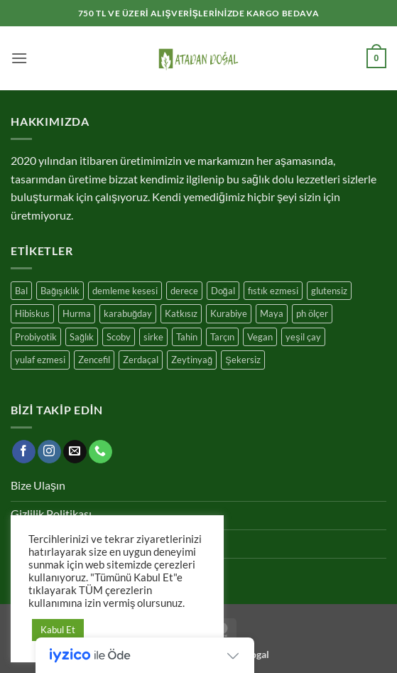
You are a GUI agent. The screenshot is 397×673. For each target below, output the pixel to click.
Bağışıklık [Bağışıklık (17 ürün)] (60, 290)
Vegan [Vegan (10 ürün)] (260, 337)
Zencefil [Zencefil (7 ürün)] (94, 359)
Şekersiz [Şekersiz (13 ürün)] (243, 359)
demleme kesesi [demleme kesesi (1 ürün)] (125, 290)
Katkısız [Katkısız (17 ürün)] (181, 313)
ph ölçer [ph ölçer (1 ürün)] (312, 313)
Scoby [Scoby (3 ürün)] (119, 337)
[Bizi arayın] (100, 452)
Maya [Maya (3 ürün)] (271, 313)
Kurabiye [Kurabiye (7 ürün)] (228, 313)
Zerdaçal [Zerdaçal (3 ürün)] (140, 359)
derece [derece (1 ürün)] (184, 290)
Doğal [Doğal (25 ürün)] (223, 290)
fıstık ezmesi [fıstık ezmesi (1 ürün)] (273, 290)
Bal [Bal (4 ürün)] (21, 290)
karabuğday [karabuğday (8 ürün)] (128, 313)
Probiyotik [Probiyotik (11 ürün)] (36, 337)
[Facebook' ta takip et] (24, 452)
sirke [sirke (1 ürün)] (153, 337)
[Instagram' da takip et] (49, 452)
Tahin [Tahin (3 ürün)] (186, 337)
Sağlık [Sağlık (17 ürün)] (82, 337)
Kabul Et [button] (57, 629)
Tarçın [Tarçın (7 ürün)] (222, 337)
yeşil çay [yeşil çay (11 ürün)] (302, 337)
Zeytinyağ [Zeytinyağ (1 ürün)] (191, 359)
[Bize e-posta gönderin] (75, 452)
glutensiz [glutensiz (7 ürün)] (329, 290)
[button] (19, 58)
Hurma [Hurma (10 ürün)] (76, 313)
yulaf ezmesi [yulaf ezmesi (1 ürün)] (40, 359)
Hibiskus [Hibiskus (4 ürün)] (32, 313)
